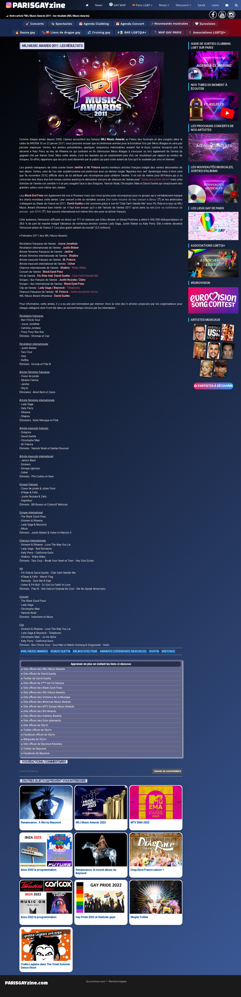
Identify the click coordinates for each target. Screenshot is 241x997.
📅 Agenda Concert (130, 23)
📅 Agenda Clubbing (94, 23)
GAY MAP (117, 5)
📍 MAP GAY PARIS (167, 32)
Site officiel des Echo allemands (42, 720)
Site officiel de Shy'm (35, 725)
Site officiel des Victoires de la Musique (46, 697)
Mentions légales (118, 981)
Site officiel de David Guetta (39, 673)
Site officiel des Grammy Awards (42, 715)
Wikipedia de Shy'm (34, 739)
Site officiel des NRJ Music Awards (44, 669)
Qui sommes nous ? (96, 981)
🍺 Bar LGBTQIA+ (133, 32)
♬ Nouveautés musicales (169, 23)
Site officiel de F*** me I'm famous (43, 683)
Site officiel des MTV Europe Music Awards (48, 706)
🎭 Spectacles (61, 23)
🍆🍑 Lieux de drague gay (61, 32)
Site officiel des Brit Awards (39, 711)
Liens (215, 5)
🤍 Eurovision (205, 23)
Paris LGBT (141, 5)
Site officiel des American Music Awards (47, 701)
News (98, 5)
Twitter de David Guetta (37, 678)
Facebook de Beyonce (36, 753)
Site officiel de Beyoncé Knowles (42, 744)
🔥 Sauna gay (25, 32)
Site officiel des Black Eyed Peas (42, 687)
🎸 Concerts (35, 23)
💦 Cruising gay (98, 32)
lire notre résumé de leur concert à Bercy (133, 199)
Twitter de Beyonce (34, 748)
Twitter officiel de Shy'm (37, 729)
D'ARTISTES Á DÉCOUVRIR (213, 386)
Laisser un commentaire (167, 771)
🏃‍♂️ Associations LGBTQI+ (207, 32)
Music (163, 5)
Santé (201, 5)
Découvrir (182, 5)
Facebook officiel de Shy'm (39, 734)
